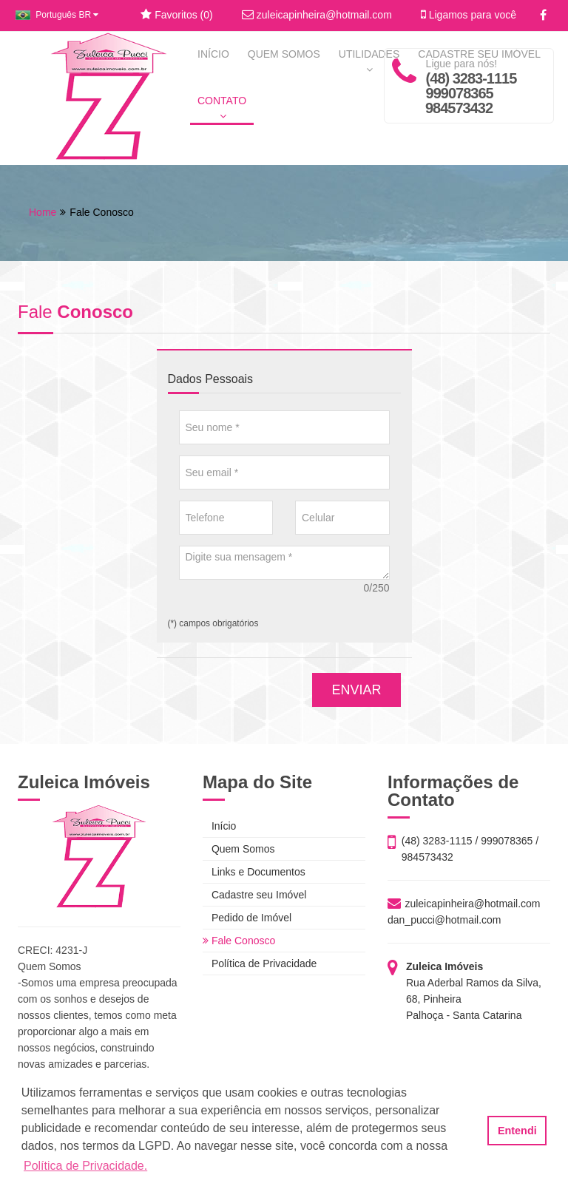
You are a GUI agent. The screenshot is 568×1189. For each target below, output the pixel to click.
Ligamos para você (468, 15)
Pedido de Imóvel (247, 918)
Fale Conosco (239, 940)
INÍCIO (213, 54)
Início (219, 826)
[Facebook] (543, 15)
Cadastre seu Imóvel (254, 895)
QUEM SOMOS (284, 54)
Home (42, 212)
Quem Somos (238, 849)
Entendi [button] (517, 1131)
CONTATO (221, 108)
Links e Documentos (254, 872)
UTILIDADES (369, 61)
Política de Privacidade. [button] (85, 1165)
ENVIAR (356, 689)
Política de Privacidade (260, 963)
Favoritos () (176, 15)
